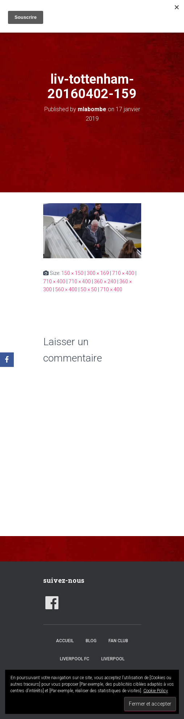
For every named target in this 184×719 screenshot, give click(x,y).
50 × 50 (89, 289)
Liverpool (112, 658)
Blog (91, 640)
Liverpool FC (74, 658)
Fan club (118, 640)
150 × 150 (72, 273)
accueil (65, 640)
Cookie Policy (155, 690)
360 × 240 (105, 281)
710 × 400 (123, 273)
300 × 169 (98, 273)
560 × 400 (66, 289)
